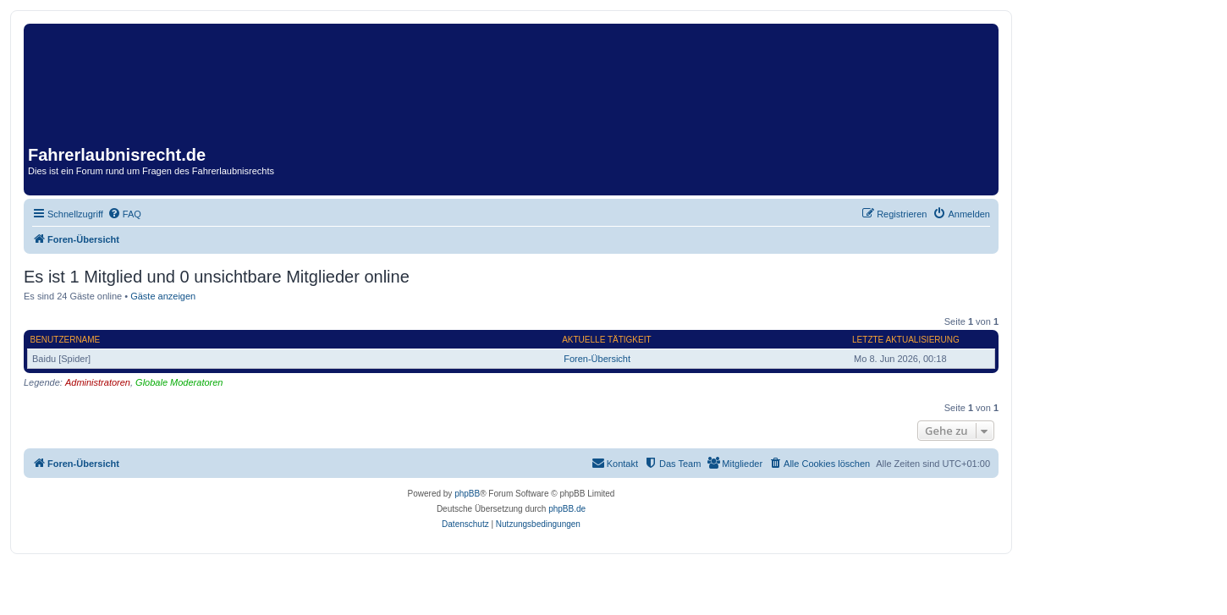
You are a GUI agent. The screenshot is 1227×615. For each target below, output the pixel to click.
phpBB (467, 493)
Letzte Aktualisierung (906, 339)
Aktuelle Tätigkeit (606, 339)
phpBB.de (567, 508)
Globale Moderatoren (179, 382)
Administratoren (97, 382)
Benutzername (65, 339)
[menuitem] (124, 214)
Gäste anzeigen (162, 296)
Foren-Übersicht (597, 359)
